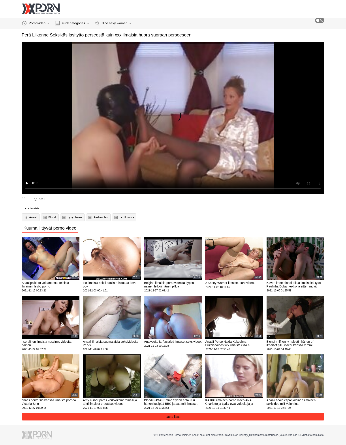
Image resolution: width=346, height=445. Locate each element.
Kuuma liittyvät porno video (49, 228)
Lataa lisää (173, 416)
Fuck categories (72, 23)
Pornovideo (35, 23)
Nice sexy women (113, 23)
